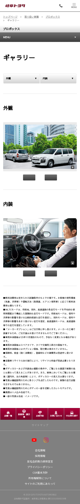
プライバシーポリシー (40, 467)
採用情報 (40, 456)
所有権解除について (40, 478)
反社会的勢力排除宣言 (40, 461)
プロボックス (11, 29)
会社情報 (40, 450)
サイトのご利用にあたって (40, 483)
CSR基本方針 (40, 472)
